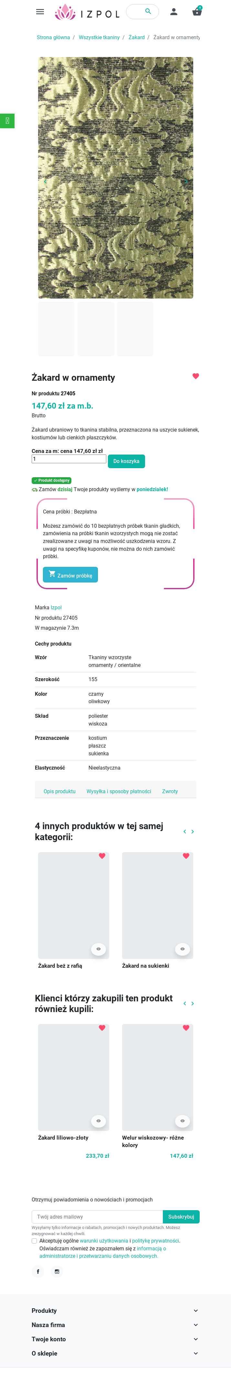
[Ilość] (69, 459)
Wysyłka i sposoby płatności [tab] (119, 791)
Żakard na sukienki (145, 966)
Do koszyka (126, 461)
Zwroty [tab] (170, 791)
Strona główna (53, 37)
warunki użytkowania (105, 1241)
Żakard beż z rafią (60, 966)
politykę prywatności (155, 1241)
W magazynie (50, 628)
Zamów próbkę (70, 574)
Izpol (56, 607)
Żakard (137, 37)
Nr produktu (45, 393)
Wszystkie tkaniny (99, 37)
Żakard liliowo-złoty (63, 1137)
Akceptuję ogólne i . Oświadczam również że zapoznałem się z (109, 1248)
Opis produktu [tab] (60, 791)
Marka (42, 607)
